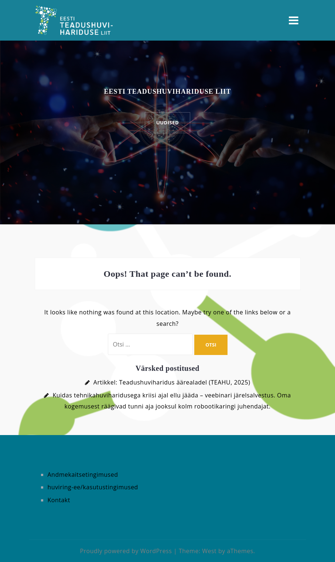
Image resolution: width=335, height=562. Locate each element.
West (209, 551)
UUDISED (167, 122)
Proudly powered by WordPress (126, 551)
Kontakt (59, 500)
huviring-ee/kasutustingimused (93, 487)
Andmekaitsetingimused (83, 474)
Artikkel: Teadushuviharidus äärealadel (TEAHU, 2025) (171, 382)
